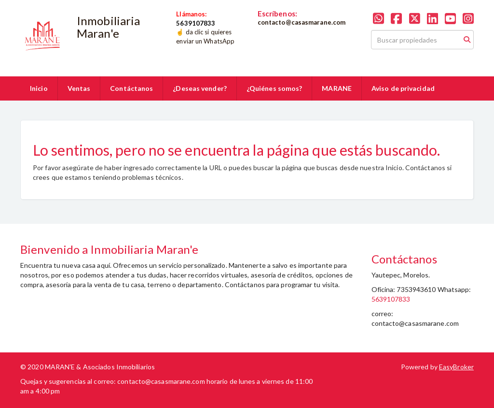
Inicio (39, 88)
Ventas (79, 88)
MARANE (337, 88)
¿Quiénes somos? (274, 88)
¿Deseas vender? (200, 88)
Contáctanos (131, 88)
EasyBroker (456, 367)
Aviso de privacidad (403, 88)
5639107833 (391, 299)
